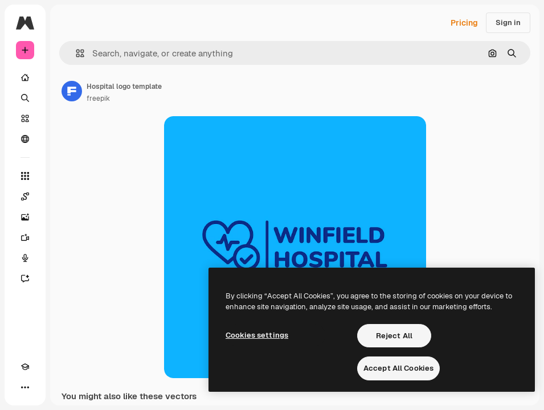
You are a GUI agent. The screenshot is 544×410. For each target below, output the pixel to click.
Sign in (508, 22)
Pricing (464, 23)
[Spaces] (25, 196)
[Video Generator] (25, 237)
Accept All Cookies (398, 368)
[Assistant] (25, 278)
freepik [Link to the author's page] (98, 98)
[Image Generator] (25, 217)
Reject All (394, 336)
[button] (75, 53)
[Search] (25, 98)
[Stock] (25, 118)
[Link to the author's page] (72, 91)
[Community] (25, 139)
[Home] (25, 77)
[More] (25, 387)
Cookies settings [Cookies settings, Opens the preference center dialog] (257, 335)
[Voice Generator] (25, 258)
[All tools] (25, 176)
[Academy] (25, 367)
